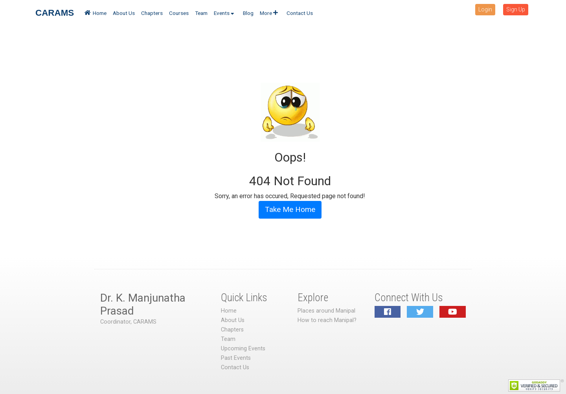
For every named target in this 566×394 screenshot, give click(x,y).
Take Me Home (290, 209)
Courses (179, 13)
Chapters (152, 13)
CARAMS (54, 13)
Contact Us (300, 13)
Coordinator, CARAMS (128, 322)
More (269, 13)
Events (224, 13)
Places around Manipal (326, 310)
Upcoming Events (243, 348)
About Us (124, 13)
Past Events (236, 358)
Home (96, 13)
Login (485, 9)
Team (201, 13)
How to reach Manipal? (327, 320)
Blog (248, 13)
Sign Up (515, 9)
